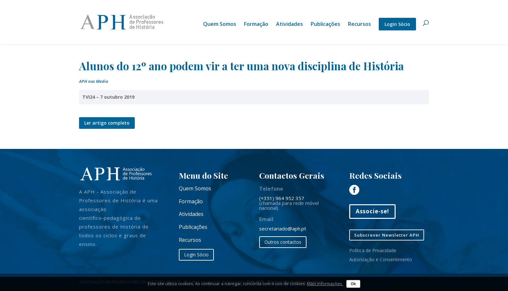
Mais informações (325, 283)
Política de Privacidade (372, 250)
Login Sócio (397, 24)
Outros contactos (282, 242)
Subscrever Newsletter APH (386, 235)
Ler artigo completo (107, 123)
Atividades (289, 25)
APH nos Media (93, 81)
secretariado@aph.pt (282, 228)
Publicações (325, 25)
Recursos (359, 25)
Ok (353, 284)
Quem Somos (219, 25)
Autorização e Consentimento (380, 259)
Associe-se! (372, 211)
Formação (256, 25)
